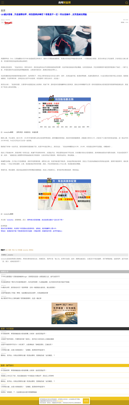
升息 (13, 250)
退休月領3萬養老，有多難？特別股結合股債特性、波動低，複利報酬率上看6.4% (28, 228)
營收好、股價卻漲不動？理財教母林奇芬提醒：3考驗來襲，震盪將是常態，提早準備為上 (31, 231)
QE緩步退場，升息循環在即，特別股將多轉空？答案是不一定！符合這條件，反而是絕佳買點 (44, 14)
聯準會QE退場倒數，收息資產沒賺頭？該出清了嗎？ (45, 220)
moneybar (8, 23)
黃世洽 (31, 250)
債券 (9, 250)
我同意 (86, 401)
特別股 (20, 250)
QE (7, 250)
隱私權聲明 (60, 400)
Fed (16, 250)
